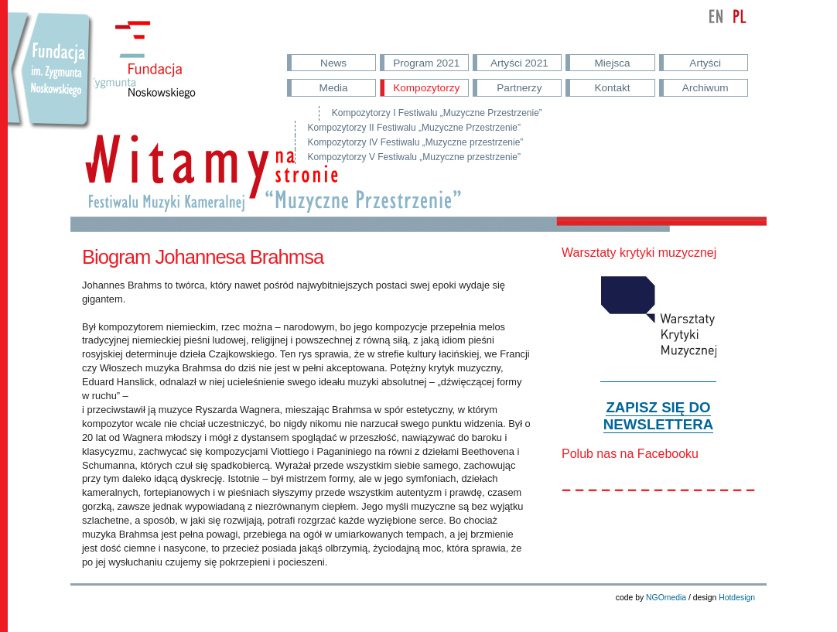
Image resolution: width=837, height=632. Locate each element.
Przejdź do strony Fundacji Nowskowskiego (51, 85)
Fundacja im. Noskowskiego (154, 70)
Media (333, 88)
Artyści (705, 63)
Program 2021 (426, 63)
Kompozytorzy (426, 88)
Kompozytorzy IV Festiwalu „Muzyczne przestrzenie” (416, 142)
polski (739, 16)
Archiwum (705, 88)
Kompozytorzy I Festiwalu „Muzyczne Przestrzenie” (437, 113)
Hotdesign (737, 597)
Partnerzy (519, 88)
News (333, 63)
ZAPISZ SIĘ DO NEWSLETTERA (658, 415)
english (716, 16)
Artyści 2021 (519, 63)
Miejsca (612, 63)
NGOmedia (666, 597)
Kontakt (612, 88)
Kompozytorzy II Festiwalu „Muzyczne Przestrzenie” (414, 127)
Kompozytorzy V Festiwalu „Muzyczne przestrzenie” (414, 157)
